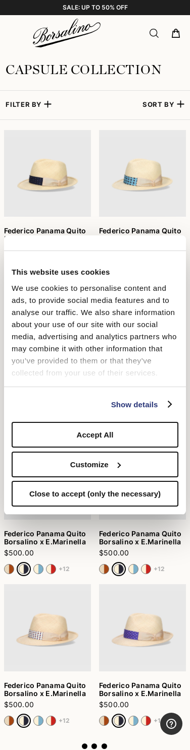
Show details (134, 404)
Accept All (95, 434)
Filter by (23, 104)
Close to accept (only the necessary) (95, 493)
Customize (95, 464)
